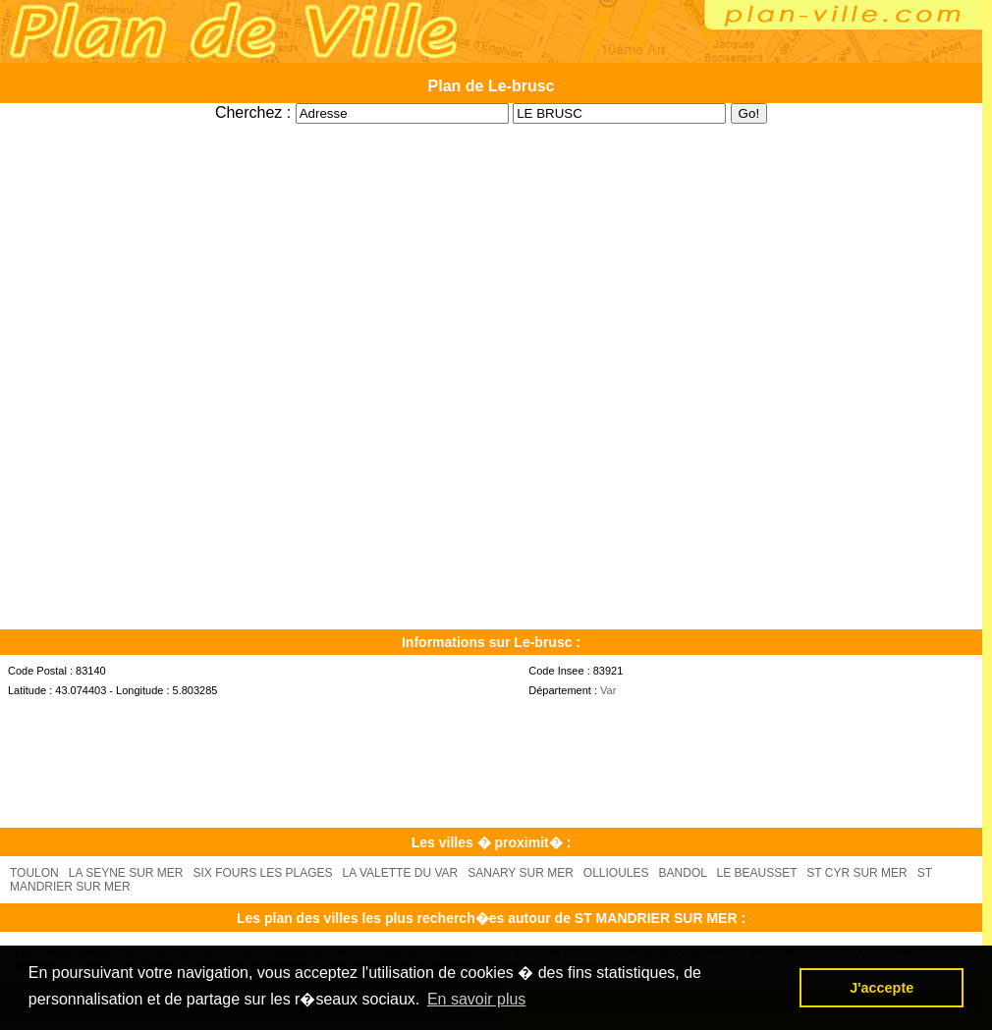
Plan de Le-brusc (491, 86)
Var (608, 690)
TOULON (34, 873)
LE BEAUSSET (756, 873)
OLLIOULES (616, 873)
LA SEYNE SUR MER (126, 873)
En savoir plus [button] (476, 999)
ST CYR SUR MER (856, 873)
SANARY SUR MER (521, 873)
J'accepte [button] (881, 988)
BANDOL (683, 873)
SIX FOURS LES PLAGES (263, 873)
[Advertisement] (491, 131)
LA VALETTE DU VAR (401, 873)
